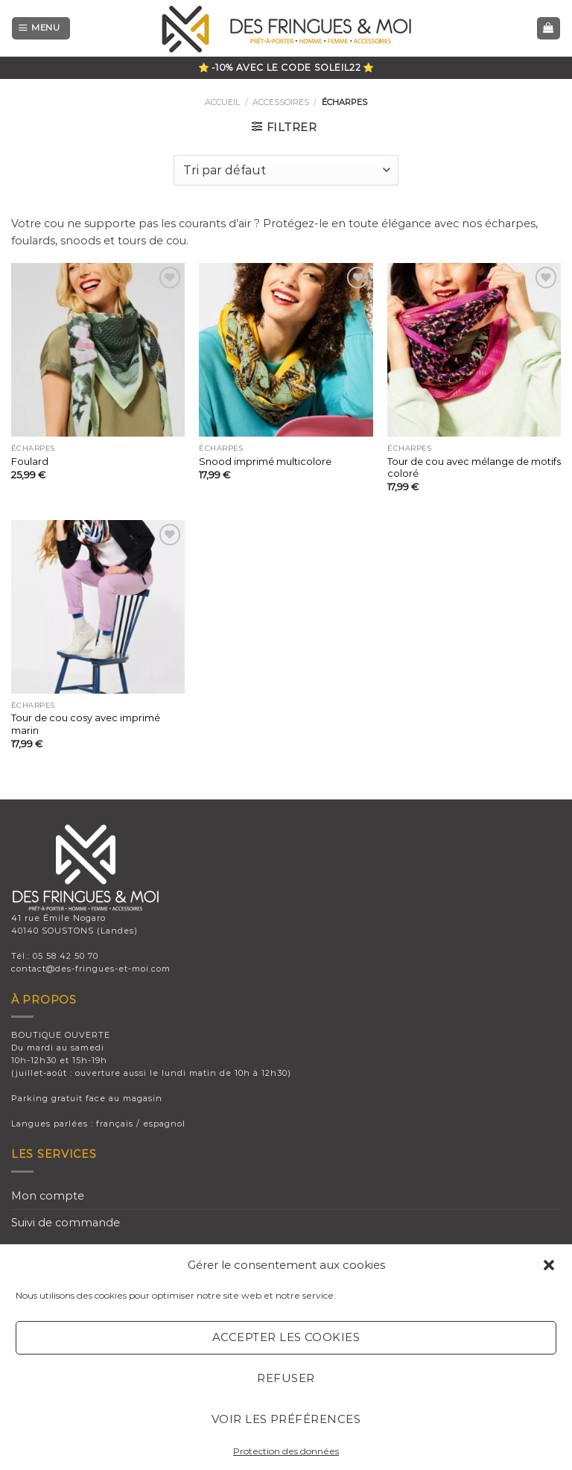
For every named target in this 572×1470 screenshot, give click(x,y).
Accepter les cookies (286, 1337)
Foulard (29, 461)
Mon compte (47, 1196)
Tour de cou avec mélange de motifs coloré (474, 467)
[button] (548, 1265)
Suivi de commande (65, 1222)
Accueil (222, 102)
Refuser (285, 1378)
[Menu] (41, 28)
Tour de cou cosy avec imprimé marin (85, 724)
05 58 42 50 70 (65, 956)
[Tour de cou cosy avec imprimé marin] (98, 607)
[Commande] (286, 170)
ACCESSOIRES (280, 102)
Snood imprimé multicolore (265, 461)
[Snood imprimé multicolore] (285, 350)
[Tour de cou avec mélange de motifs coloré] (474, 350)
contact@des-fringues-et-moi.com (91, 968)
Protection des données (286, 1451)
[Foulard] (98, 350)
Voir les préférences (286, 1419)
